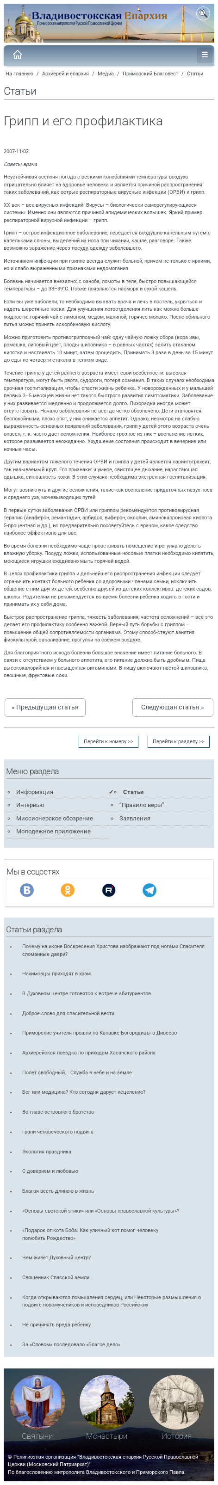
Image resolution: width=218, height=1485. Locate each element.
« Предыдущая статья (45, 707)
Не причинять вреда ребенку (56, 1325)
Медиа (106, 74)
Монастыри (106, 1436)
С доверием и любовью (50, 1171)
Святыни (37, 1436)
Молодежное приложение (53, 831)
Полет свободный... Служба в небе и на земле (77, 1073)
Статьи (195, 74)
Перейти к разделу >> (179, 742)
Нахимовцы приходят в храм (56, 974)
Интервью (30, 804)
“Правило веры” (141, 804)
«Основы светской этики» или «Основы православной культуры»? (100, 1211)
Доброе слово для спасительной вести (68, 1014)
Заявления (134, 818)
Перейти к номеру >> (108, 742)
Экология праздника (46, 1152)
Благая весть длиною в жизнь (58, 1191)
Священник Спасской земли (55, 1278)
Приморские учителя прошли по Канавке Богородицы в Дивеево (99, 1033)
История (177, 1436)
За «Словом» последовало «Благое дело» (71, 1345)
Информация (34, 792)
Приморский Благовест (150, 74)
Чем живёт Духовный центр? (56, 1258)
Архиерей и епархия (65, 74)
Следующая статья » (172, 707)
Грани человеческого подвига (57, 1132)
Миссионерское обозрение (54, 818)
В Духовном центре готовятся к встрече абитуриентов (86, 994)
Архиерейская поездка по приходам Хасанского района (89, 1053)
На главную (19, 74)
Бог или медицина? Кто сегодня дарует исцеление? (83, 1092)
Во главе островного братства (58, 1112)
